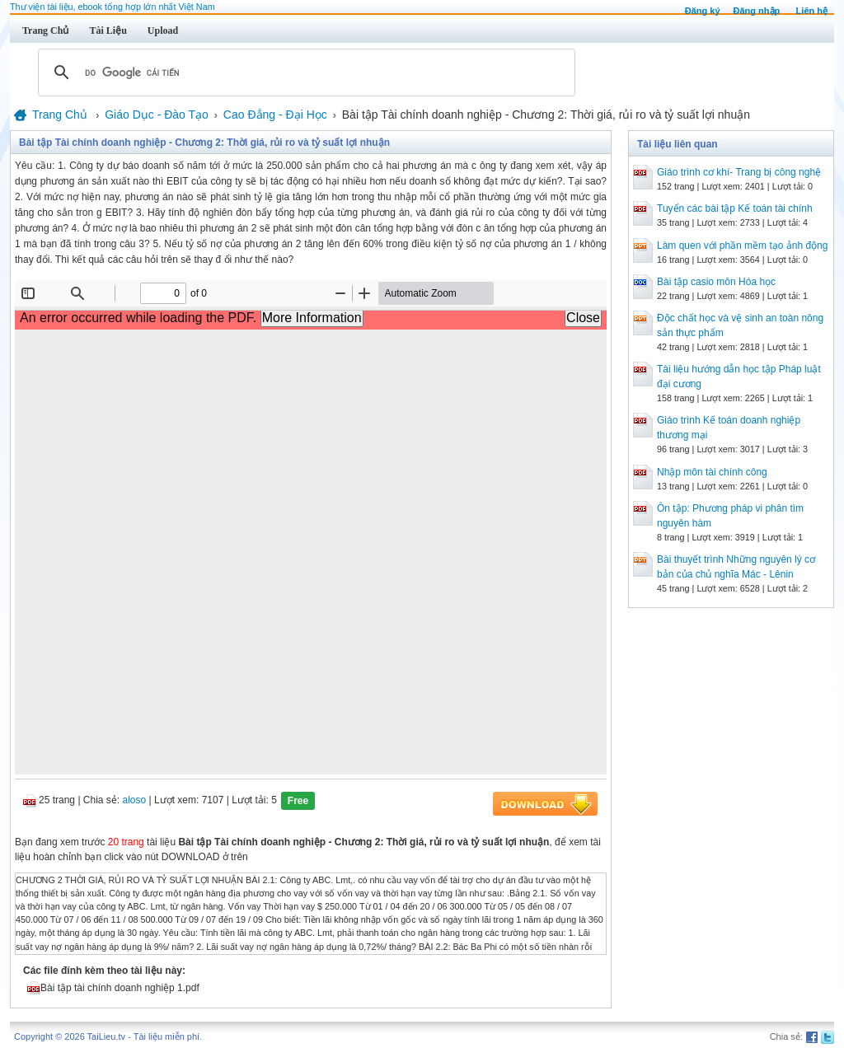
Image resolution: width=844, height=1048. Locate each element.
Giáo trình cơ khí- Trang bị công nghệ (739, 172)
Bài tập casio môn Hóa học (716, 282)
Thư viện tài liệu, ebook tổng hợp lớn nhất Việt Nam (112, 7)
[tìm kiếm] (304, 72)
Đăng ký (702, 11)
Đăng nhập (757, 11)
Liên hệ (812, 11)
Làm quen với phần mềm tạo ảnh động (742, 245)
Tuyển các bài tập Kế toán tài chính (735, 208)
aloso (135, 800)
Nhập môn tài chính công (712, 472)
